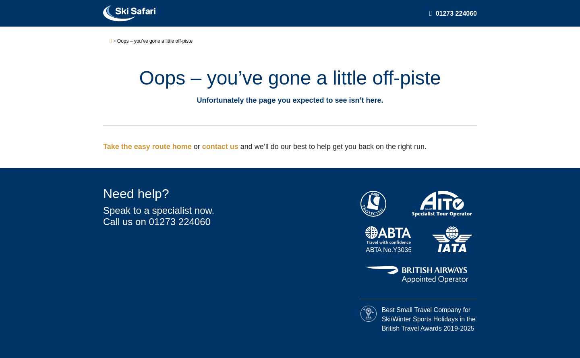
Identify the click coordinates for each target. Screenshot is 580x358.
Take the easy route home (148, 147)
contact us (221, 147)
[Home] (111, 41)
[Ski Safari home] (129, 13)
